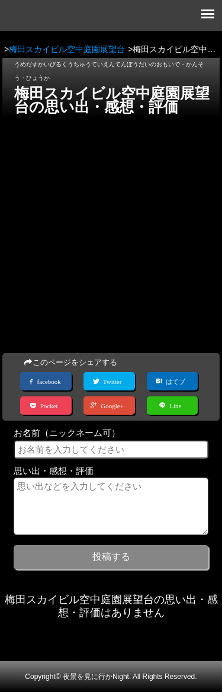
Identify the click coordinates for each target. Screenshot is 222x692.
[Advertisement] (111, 232)
